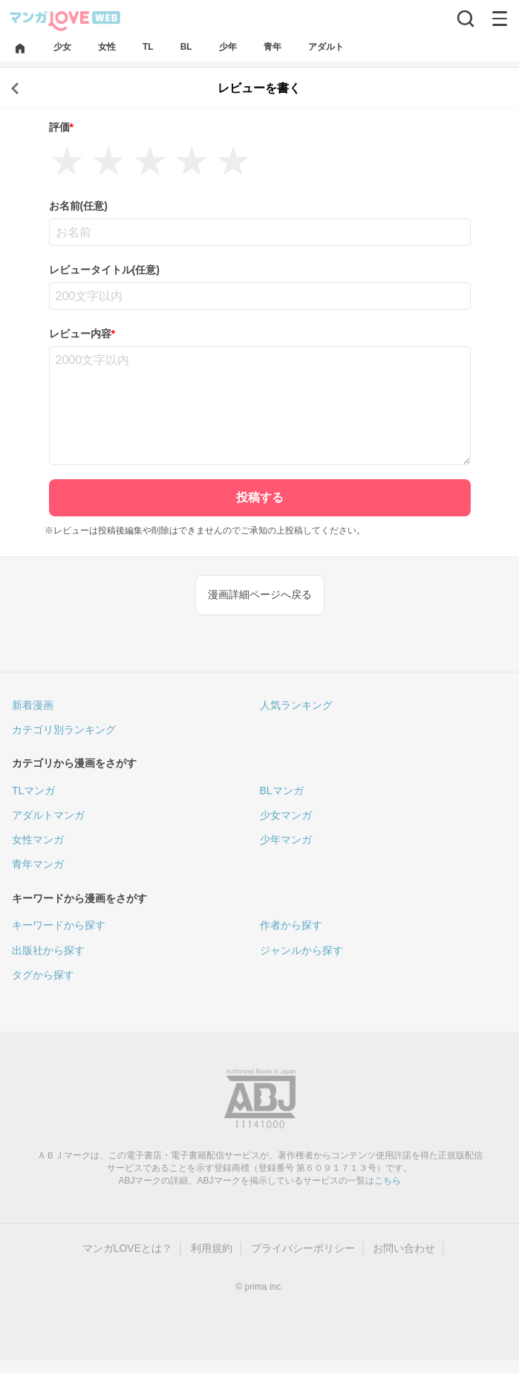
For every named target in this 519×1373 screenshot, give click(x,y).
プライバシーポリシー (303, 1248)
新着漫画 (32, 705)
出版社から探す (48, 950)
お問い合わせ (404, 1248)
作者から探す (291, 925)
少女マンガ (286, 815)
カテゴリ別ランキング (64, 730)
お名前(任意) (78, 206)
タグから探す (43, 975)
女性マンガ (38, 839)
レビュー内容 (82, 334)
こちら (387, 1180)
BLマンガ (282, 790)
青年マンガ (38, 864)
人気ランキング (296, 705)
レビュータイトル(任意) (104, 270)
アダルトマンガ (48, 815)
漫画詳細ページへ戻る (260, 594)
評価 (61, 127)
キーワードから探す (58, 925)
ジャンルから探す (301, 950)
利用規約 (211, 1248)
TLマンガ (33, 790)
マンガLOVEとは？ (127, 1248)
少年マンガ (286, 839)
